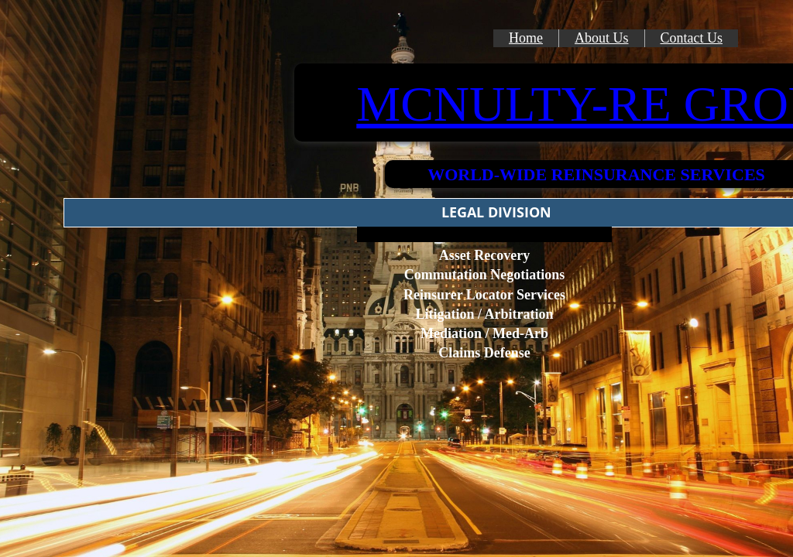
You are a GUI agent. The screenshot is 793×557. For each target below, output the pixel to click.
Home (526, 38)
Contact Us (692, 38)
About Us (602, 38)
